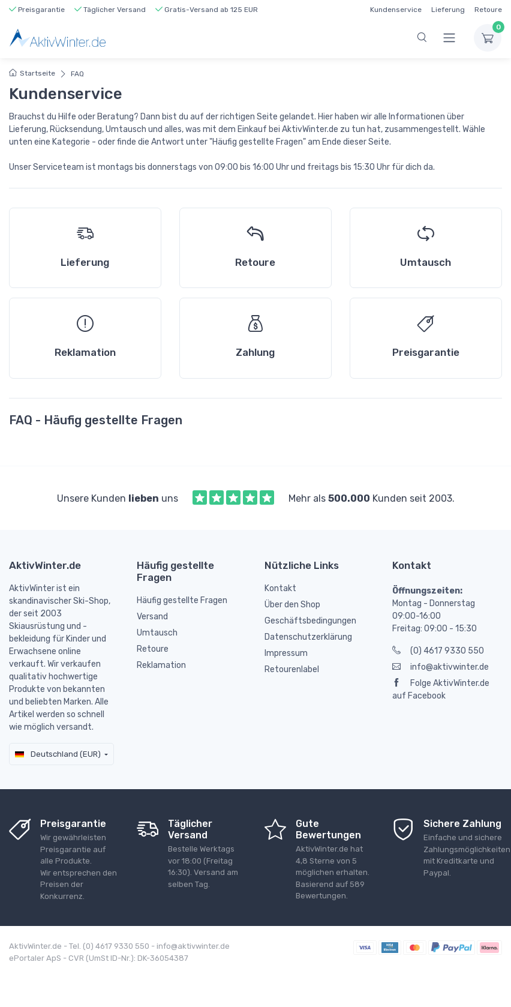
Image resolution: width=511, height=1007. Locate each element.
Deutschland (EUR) (58, 754)
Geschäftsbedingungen (310, 621)
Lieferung (448, 9)
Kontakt (280, 588)
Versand (152, 617)
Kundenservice (396, 9)
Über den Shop (292, 605)
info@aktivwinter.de (440, 667)
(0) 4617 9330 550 (438, 651)
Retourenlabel (291, 669)
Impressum (286, 653)
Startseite (32, 73)
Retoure (488, 9)
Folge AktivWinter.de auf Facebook (440, 689)
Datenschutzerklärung (308, 637)
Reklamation (161, 665)
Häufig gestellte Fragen (182, 600)
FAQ (77, 74)
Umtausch (157, 633)
